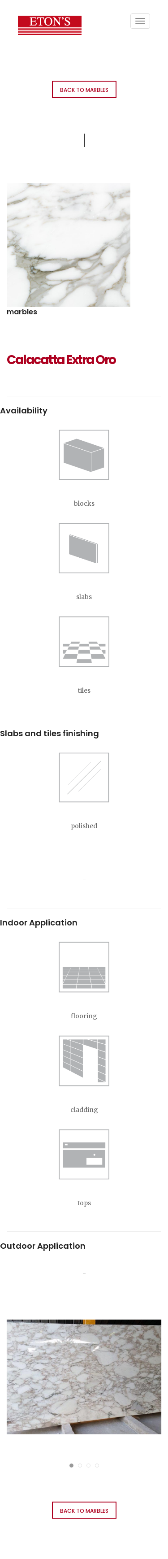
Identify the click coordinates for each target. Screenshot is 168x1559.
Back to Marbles (84, 90)
